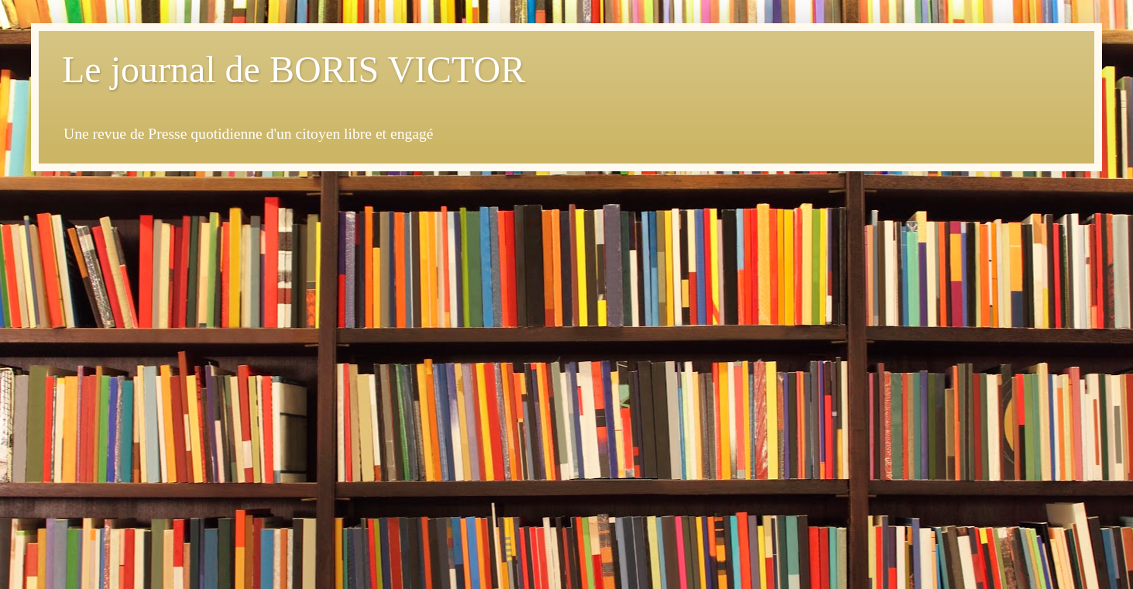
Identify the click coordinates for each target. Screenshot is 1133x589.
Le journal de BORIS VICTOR (293, 69)
